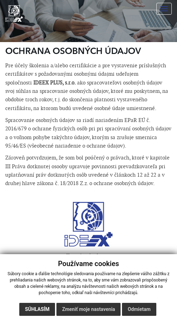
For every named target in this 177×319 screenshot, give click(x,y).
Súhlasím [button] (37, 309)
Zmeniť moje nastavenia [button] (88, 309)
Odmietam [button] (139, 309)
